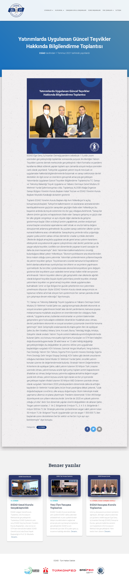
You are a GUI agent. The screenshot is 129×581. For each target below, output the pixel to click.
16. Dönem (41, 427)
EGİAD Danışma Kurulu (106, 501)
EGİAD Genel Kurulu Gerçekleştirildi (22, 506)
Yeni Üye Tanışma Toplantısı (60, 506)
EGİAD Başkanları (94, 10)
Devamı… (14, 537)
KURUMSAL (59, 10)
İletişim (118, 10)
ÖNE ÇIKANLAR (108, 10)
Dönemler (48, 10)
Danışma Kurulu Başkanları (76, 10)
